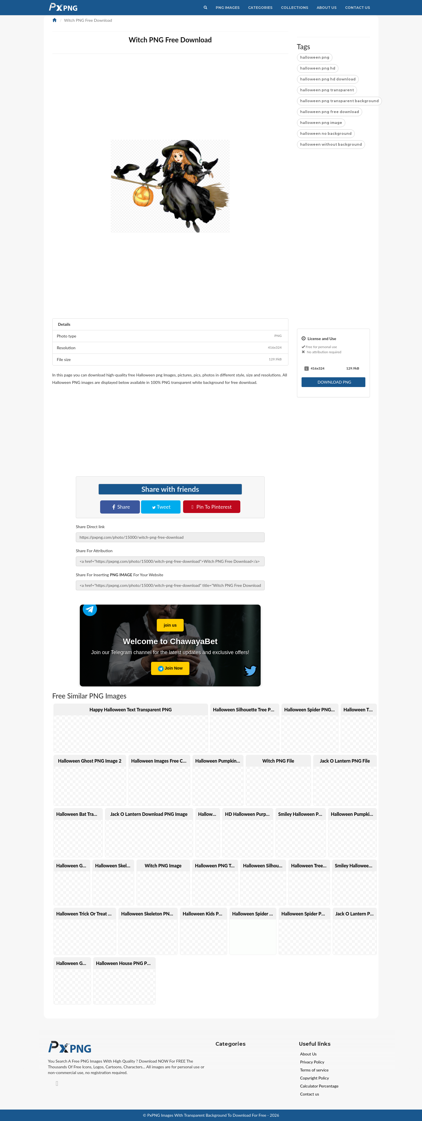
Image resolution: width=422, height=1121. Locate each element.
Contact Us (357, 7)
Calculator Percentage (319, 1085)
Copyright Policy (314, 1077)
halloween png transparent (327, 90)
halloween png (314, 57)
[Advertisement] (224, 100)
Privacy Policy (312, 1061)
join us (167, 623)
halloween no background (326, 133)
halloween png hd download (328, 79)
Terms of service (314, 1069)
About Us (326, 7)
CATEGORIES (260, 7)
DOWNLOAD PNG (333, 382)
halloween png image (321, 123)
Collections (294, 7)
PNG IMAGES (227, 7)
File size (170, 359)
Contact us (309, 1094)
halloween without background (331, 144)
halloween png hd (317, 68)
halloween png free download (329, 112)
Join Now (170, 669)
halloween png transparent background (339, 101)
